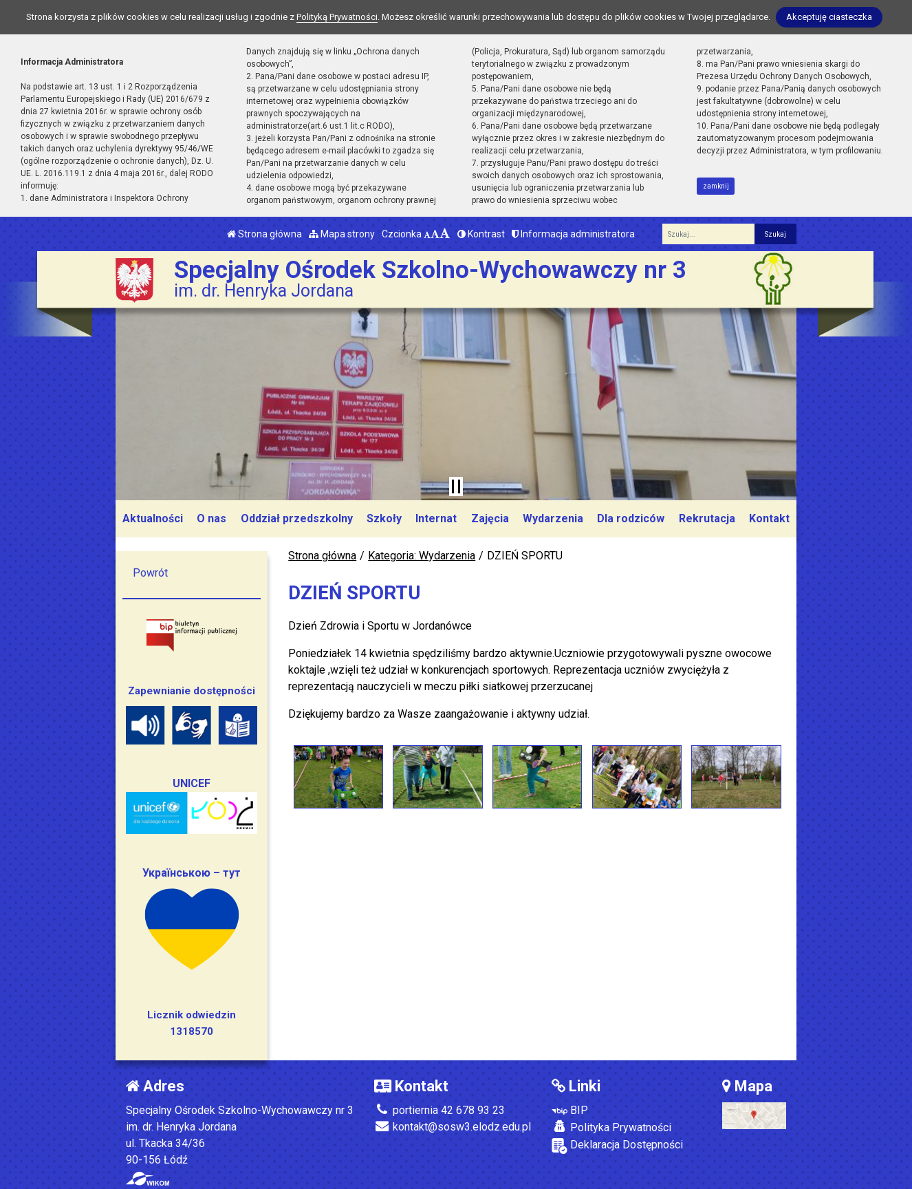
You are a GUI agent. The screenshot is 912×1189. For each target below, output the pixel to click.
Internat (436, 518)
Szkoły (384, 518)
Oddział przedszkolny (297, 518)
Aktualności (152, 518)
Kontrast (481, 233)
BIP (570, 1110)
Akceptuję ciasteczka (829, 17)
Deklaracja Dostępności (617, 1146)
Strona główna (264, 233)
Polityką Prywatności (337, 17)
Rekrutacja (707, 518)
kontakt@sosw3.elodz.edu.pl (452, 1126)
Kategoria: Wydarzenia (421, 555)
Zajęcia (490, 518)
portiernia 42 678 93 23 (439, 1110)
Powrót (150, 572)
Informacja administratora (573, 233)
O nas (211, 518)
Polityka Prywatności (611, 1127)
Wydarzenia (553, 518)
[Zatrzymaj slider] (456, 486)
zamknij (716, 186)
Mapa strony (342, 233)
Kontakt (769, 518)
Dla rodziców (630, 518)
